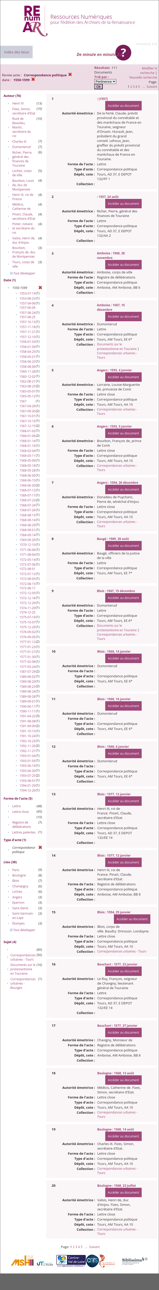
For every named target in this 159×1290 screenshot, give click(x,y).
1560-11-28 (27, 371)
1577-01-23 (27, 647)
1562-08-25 (27, 386)
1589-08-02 (27, 677)
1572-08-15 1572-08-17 (27, 586)
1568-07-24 (27, 505)
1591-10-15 (27, 731)
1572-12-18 (27, 598)
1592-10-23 (27, 741)
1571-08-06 (27, 554)
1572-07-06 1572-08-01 (27, 566)
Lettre (16, 806)
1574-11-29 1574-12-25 (27, 610)
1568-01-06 (27, 436)
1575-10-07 (27, 622)
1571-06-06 (27, 550)
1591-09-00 (27, 726)
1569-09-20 (27, 540)
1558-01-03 (27, 342)
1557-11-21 (27, 332)
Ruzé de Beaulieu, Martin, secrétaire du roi (21, 127)
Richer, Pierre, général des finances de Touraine (22, 159)
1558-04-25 (27, 351)
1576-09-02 (27, 632)
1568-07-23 (27, 500)
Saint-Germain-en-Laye (23, 915)
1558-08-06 (27, 366)
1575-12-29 (27, 627)
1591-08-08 (27, 721)
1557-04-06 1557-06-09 (27, 305)
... (143, 86)
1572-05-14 (27, 560)
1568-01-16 (27, 446)
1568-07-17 (27, 495)
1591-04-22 (27, 716)
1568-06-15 (27, 480)
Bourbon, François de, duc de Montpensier (23, 252)
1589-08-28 (27, 696)
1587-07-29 (27, 671)
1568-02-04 (27, 451)
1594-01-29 (27, 785)
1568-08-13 (27, 515)
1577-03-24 (27, 667)
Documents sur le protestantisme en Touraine (22, 969)
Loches (17, 891)
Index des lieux (16, 52)
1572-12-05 (27, 593)
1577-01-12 (27, 642)
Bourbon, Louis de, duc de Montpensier (23, 185)
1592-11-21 (27, 751)
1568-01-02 (27, 431)
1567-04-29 (27, 406)
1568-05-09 (27, 460)
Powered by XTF (146, 44)
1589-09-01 (27, 701)
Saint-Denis (20, 908)
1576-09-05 (27, 637)
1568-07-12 (27, 490)
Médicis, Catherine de (21, 206)
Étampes (18, 923)
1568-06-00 (27, 475)
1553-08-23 (27, 298)
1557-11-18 (27, 327)
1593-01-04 (27, 756)
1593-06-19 (27, 766)
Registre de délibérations (21, 824)
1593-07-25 (27, 775)
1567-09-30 (27, 411)
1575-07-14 (27, 617)
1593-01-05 (27, 761)
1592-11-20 (27, 746)
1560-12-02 (27, 376)
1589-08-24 (27, 691)
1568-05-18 (27, 465)
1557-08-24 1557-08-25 (27, 315)
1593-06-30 (27, 771)
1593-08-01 (27, 781)
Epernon (18, 902)
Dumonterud (21, 147)
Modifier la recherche (148, 70)
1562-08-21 (27, 381)
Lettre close (20, 812)
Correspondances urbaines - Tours (23, 957)
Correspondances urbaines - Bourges (23, 983)
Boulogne (19, 875)
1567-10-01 (27, 416)
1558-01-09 (27, 347)
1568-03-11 (27, 455)
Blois (15, 880)
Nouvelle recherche (143, 77)
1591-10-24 (27, 736)
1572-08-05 (27, 579)
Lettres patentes (23, 832)
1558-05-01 (27, 357)
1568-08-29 (27, 525)
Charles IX (19, 141)
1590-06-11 (27, 706)
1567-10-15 (27, 421)
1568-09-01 (27, 530)
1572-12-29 (27, 603)
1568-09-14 (27, 535)
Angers (17, 897)
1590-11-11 (27, 711)
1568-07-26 (27, 510)
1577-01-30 (27, 657)
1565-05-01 (27, 391)
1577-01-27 (27, 652)
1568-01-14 (27, 441)
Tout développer (22, 273)
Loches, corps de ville (22, 173)
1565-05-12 (27, 396)
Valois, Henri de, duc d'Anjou (23, 240)
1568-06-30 (27, 485)
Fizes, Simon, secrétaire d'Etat (23, 111)
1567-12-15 (27, 426)
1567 (22, 401)
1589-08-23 (27, 686)
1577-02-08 (27, 661)
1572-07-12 (27, 574)
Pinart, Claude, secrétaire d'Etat (23, 216)
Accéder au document (123, 106)
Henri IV (18, 103)
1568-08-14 (27, 520)
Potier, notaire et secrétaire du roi (23, 228)
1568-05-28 (27, 470)
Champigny (20, 886)
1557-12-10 (27, 337)
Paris (15, 870)
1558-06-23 (27, 361)
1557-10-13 (27, 322)
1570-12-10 (27, 545)
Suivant (152, 86)
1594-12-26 (27, 790)
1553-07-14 (27, 293)
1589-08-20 (27, 681)
